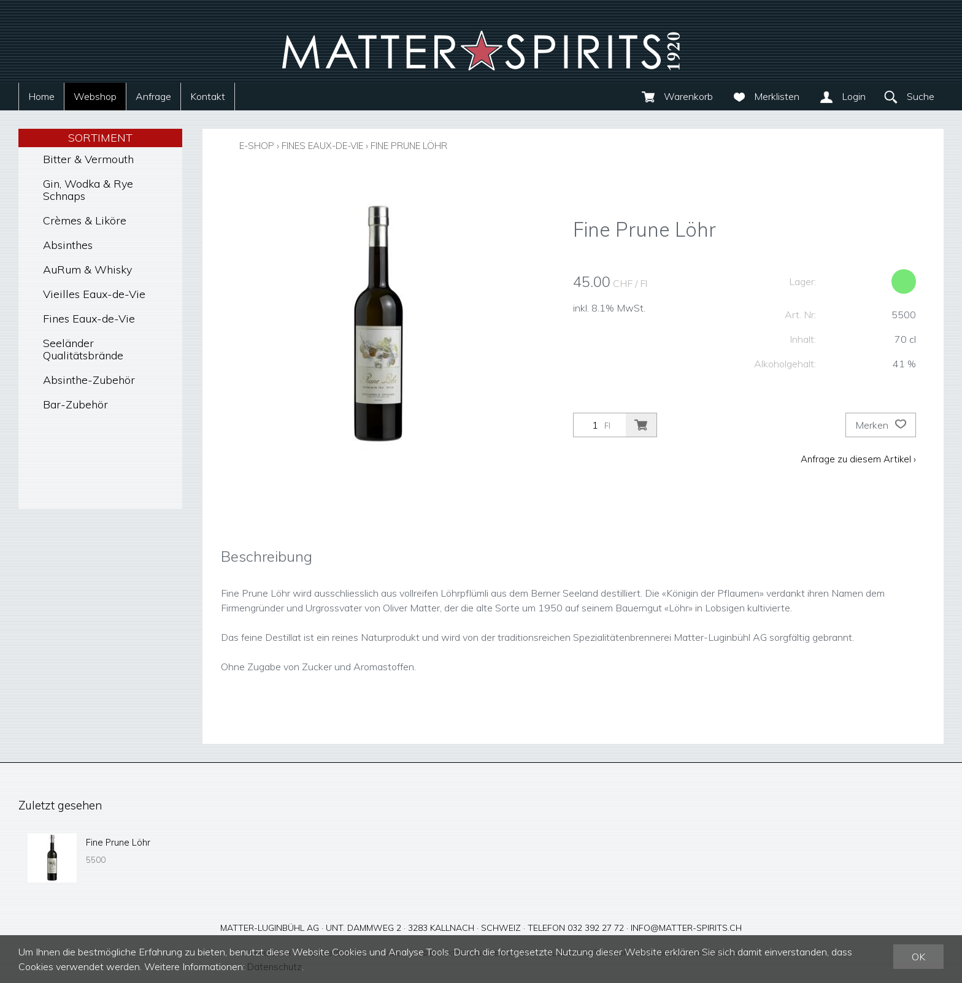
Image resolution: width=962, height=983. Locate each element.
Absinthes (68, 245)
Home (41, 96)
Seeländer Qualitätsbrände (83, 349)
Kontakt (207, 96)
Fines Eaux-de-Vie (89, 319)
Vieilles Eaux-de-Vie (94, 294)
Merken (880, 425)
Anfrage (153, 96)
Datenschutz (275, 966)
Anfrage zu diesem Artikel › (857, 459)
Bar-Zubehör (75, 404)
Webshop (95, 96)
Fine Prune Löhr (428, 145)
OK (918, 956)
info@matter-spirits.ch (686, 927)
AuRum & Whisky (87, 269)
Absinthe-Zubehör (89, 380)
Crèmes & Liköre (84, 220)
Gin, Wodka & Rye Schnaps (88, 190)
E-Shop (258, 145)
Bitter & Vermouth (88, 159)
